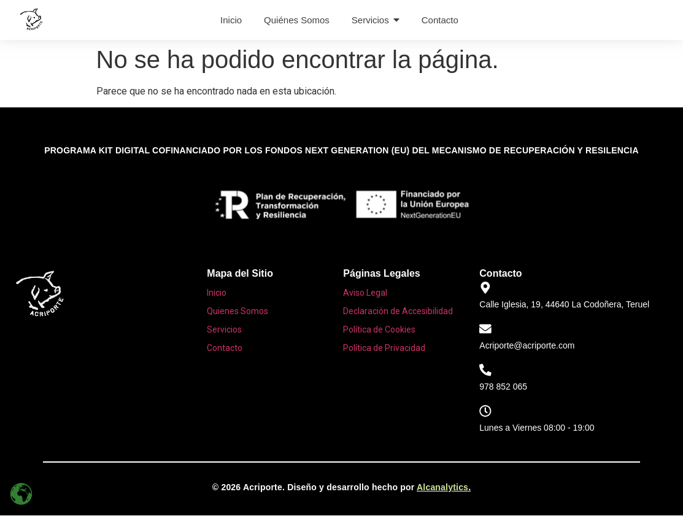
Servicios (224, 329)
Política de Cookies (379, 329)
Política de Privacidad (384, 348)
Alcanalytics (442, 488)
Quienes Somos (237, 311)
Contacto (224, 348)
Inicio (216, 293)
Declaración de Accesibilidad (398, 311)
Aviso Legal (365, 293)
